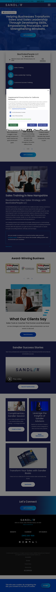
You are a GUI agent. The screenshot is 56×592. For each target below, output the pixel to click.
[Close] (48, 90)
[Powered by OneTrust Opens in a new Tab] (11, 129)
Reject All (32, 125)
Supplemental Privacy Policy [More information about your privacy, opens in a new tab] (19, 108)
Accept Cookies (43, 125)
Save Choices (13, 125)
